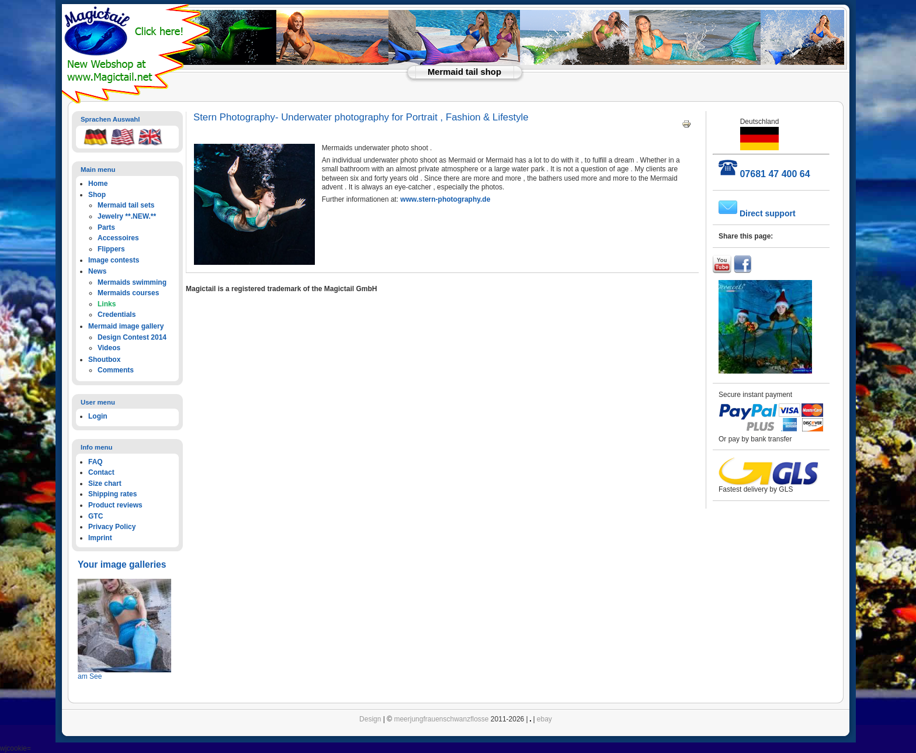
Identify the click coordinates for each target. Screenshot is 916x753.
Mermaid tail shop (464, 72)
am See (90, 676)
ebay (544, 719)
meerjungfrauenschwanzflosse (441, 719)
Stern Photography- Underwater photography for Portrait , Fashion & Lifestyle (361, 117)
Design (370, 719)
